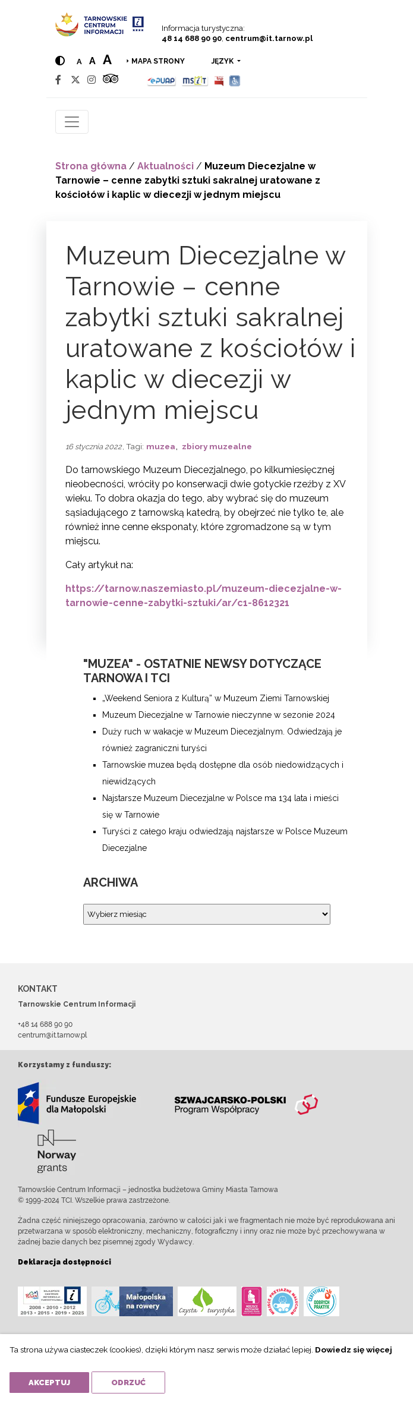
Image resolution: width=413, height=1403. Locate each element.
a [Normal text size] (79, 61)
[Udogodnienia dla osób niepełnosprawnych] (235, 80)
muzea (160, 446)
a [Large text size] (107, 59)
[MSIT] (195, 80)
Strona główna (91, 166)
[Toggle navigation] (72, 122)
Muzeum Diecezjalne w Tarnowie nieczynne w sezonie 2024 (220, 715)
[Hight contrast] (60, 61)
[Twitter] (75, 80)
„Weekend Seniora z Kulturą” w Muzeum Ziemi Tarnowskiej (215, 698)
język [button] (223, 61)
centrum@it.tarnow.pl (269, 38)
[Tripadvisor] (110, 80)
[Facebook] (58, 80)
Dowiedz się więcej (353, 1349)
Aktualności (165, 166)
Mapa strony (158, 61)
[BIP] (218, 80)
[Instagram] (91, 80)
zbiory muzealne (217, 446)
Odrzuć (128, 1382)
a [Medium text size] (92, 61)
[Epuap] (162, 80)
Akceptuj (49, 1382)
